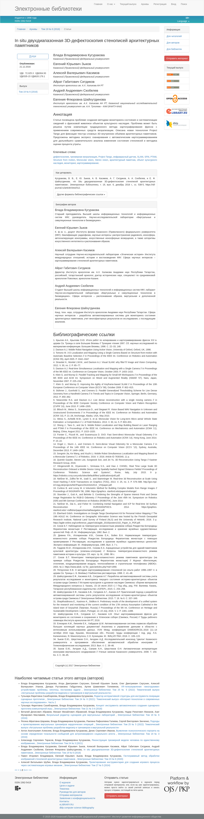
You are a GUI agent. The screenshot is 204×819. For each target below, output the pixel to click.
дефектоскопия (61, 157)
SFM (147, 157)
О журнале (65, 782)
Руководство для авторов (73, 792)
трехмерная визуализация (83, 157)
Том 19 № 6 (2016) (50, 29)
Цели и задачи (67, 785)
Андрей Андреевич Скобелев (75, 90)
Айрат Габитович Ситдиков (74, 81)
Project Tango (105, 157)
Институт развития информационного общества (136, 816)
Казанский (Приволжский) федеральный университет (83, 816)
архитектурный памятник (122, 160)
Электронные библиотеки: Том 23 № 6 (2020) (100, 759)
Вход (173, 4)
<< (16, 770)
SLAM (140, 157)
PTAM (153, 157)
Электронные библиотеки (48, 9)
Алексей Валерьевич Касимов (76, 73)
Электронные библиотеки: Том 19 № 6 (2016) (58, 752)
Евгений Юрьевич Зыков (72, 64)
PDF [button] (32, 56)
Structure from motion (64, 160)
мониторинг (70, 163)
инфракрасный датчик (124, 157)
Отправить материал (177, 58)
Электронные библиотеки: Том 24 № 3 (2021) (60, 743)
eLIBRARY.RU (67, 804)
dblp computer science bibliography (77, 807)
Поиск (184, 4)
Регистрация (160, 4)
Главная (98, 4)
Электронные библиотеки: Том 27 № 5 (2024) (87, 765)
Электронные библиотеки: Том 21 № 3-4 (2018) (78, 708)
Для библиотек (174, 49)
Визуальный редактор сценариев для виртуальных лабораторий (81, 715)
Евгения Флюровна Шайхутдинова (79, 99)
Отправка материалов (71, 795)
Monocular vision (85, 160)
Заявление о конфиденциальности (77, 798)
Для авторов (173, 42)
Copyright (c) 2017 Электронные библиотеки (77, 665)
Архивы (145, 4)
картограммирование (88, 163)
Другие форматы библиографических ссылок (81, 194)
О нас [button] (111, 4)
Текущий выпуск (128, 4)
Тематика (64, 789)
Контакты (64, 801)
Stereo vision (101, 160)
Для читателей (174, 36)
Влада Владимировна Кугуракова (79, 55)
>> (30, 770)
